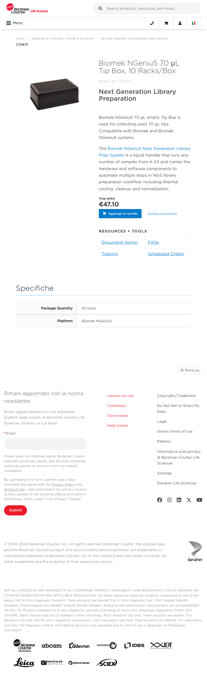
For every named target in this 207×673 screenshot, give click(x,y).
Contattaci (116, 405)
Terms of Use (14, 489)
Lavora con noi (120, 395)
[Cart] (166, 23)
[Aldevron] (79, 646)
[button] (100, 8)
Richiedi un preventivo (162, 213)
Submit (15, 510)
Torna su (190, 369)
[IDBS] (134, 646)
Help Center (118, 425)
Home (20, 38)
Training (110, 253)
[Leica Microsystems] (24, 663)
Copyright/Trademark (176, 395)
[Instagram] (169, 500)
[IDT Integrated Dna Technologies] (161, 646)
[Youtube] (199, 500)
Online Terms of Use (174, 431)
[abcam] (51, 646)
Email (10, 433)
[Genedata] (106, 646)
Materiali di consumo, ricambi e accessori (63, 38)
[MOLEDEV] (51, 663)
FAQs (153, 241)
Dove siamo (117, 415)
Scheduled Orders (166, 253)
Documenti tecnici (120, 241)
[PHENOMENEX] (79, 663)
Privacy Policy (63, 484)
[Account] (180, 23)
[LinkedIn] (179, 500)
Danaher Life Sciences (176, 483)
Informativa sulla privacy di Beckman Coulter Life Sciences (179, 457)
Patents (164, 441)
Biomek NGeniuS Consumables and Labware (134, 38)
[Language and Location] (194, 23)
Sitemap (164, 473)
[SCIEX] (106, 663)
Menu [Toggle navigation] (14, 23)
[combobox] (147, 8)
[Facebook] (159, 500)
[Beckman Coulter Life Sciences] (27, 8)
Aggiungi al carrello (120, 213)
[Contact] (152, 23)
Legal (162, 421)
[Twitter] (188, 500)
